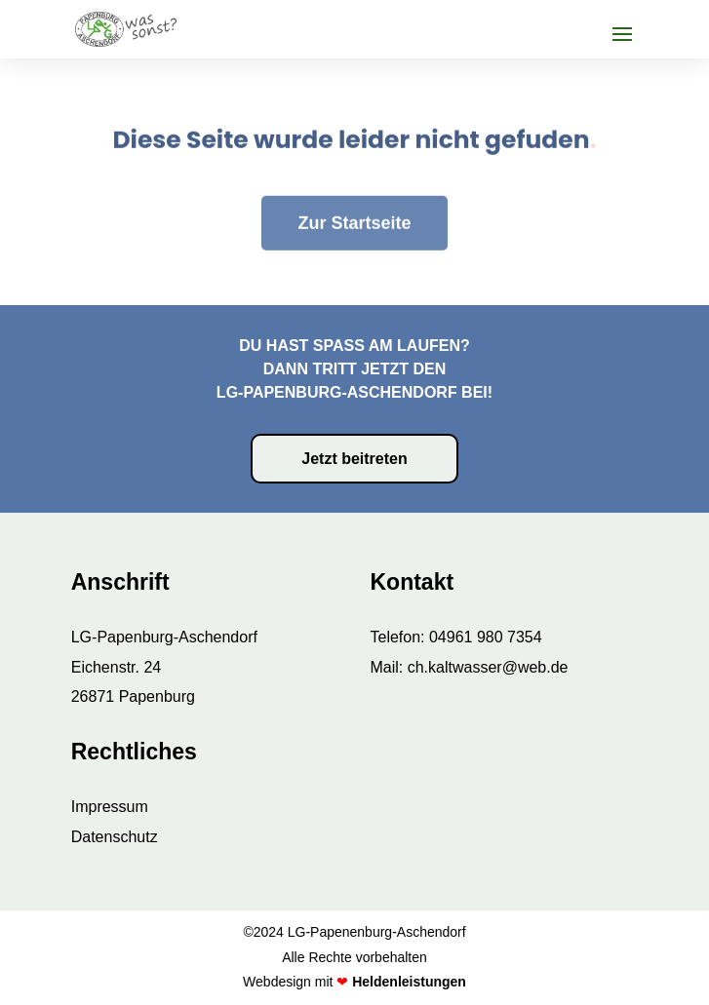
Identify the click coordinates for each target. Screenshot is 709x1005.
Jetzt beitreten (354, 458)
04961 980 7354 (485, 637)
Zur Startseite (354, 196)
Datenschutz (114, 837)
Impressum (109, 806)
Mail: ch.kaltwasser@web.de (469, 667)
